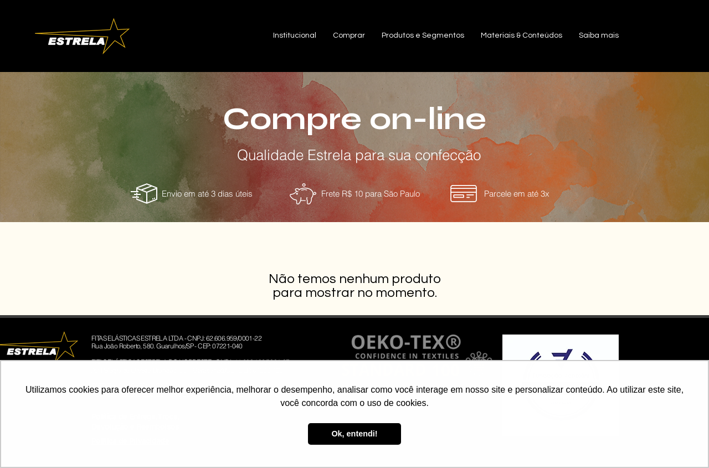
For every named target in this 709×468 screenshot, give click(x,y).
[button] (295, 36)
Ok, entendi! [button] (354, 433)
